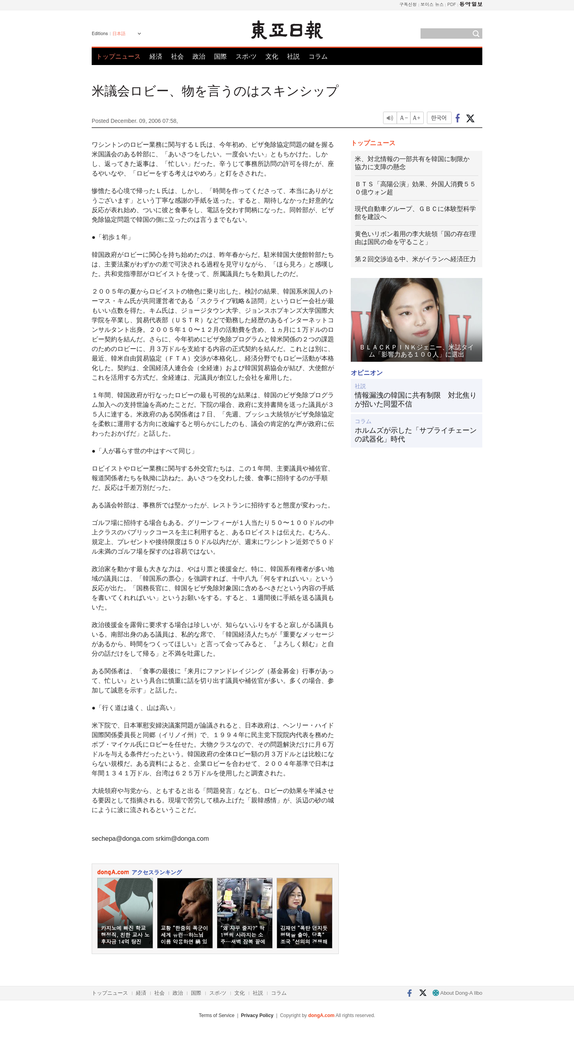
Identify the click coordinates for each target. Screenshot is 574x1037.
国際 (220, 56)
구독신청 (408, 4)
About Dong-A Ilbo (457, 993)
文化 (271, 56)
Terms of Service (216, 1015)
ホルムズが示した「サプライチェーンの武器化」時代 (416, 434)
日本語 (119, 33)
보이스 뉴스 (432, 4)
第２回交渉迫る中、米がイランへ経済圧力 (415, 259)
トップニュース (118, 56)
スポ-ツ (246, 56)
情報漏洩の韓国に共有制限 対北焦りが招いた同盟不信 (416, 399)
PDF (451, 4)
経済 (155, 56)
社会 (177, 56)
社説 (293, 56)
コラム (318, 56)
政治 (199, 56)
